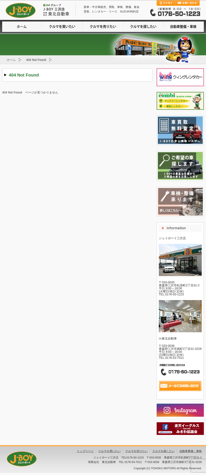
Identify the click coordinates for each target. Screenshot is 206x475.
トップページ (85, 451)
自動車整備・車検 (184, 26)
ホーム (11, 60)
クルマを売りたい (103, 26)
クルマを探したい (143, 26)
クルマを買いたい (62, 26)
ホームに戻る (22, 26)
